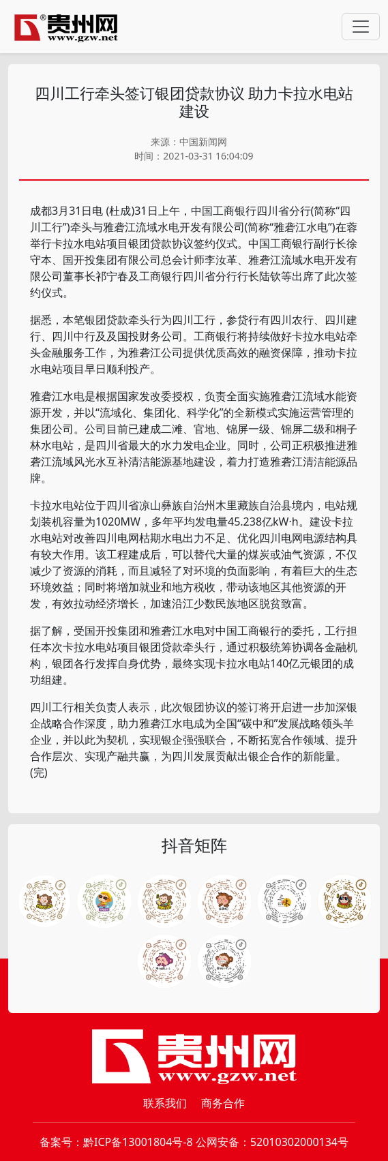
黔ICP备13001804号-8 (138, 1141)
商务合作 (223, 1103)
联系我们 (165, 1103)
